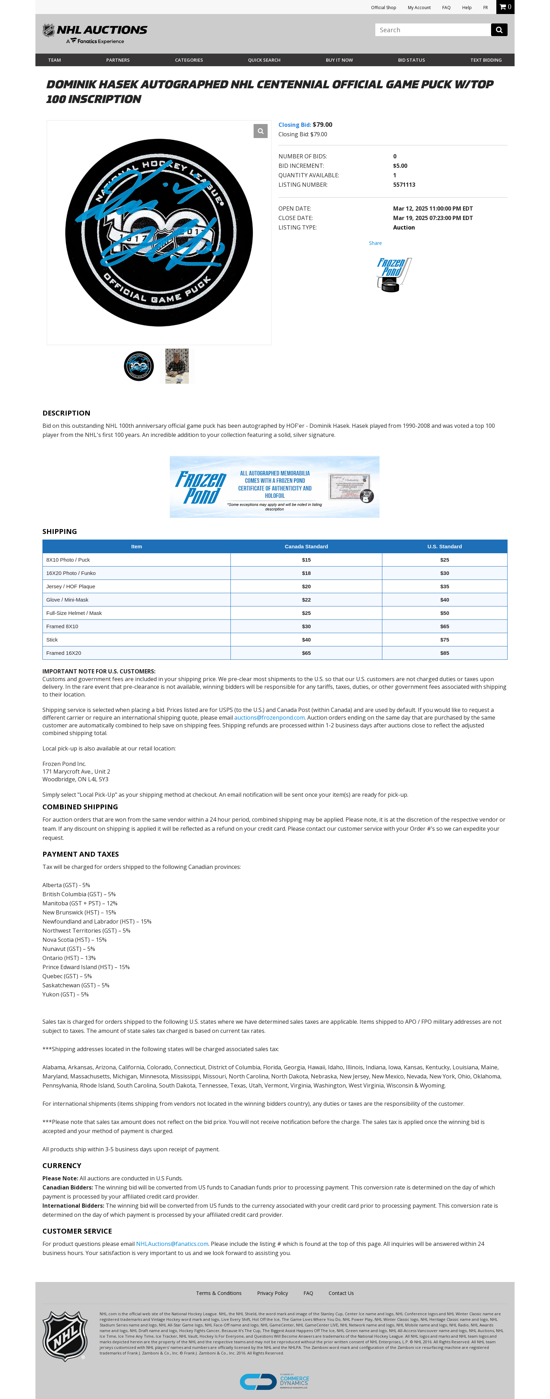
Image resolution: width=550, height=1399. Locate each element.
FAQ (446, 8)
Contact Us (341, 1293)
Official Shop (383, 8)
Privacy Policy (272, 1293)
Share (375, 243)
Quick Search (264, 60)
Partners (118, 60)
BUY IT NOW (339, 60)
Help (467, 8)
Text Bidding (486, 60)
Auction (404, 227)
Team (54, 60)
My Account (419, 8)
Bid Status (411, 60)
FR (485, 8)
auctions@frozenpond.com (269, 717)
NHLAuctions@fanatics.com (172, 1244)
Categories (189, 60)
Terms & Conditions (219, 1293)
